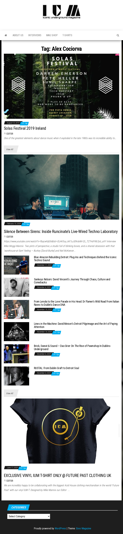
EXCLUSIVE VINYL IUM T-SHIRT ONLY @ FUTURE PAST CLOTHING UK (57, 475)
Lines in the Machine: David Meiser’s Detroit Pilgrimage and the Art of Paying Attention (76, 325)
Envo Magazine (83, 528)
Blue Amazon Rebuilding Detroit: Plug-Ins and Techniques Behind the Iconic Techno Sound (75, 258)
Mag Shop (52, 35)
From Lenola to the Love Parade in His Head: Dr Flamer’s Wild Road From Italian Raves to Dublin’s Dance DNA (76, 303)
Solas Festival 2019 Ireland (25, 128)
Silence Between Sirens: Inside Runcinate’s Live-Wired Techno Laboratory (61, 231)
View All (9, 149)
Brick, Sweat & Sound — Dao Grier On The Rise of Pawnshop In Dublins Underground (72, 347)
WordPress (60, 528)
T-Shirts (67, 35)
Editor (10, 133)
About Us (18, 35)
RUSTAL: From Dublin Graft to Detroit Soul (56, 368)
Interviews (34, 35)
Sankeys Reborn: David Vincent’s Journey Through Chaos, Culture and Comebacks (72, 281)
